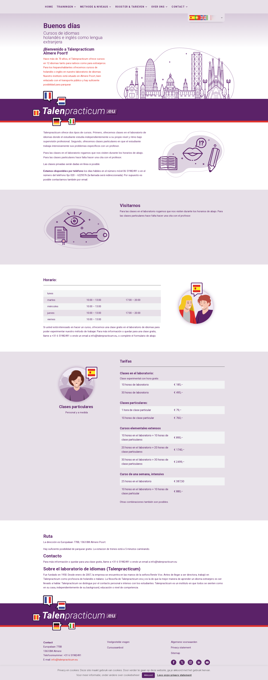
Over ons (158, 7)
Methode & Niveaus (94, 7)
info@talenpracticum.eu (64, 659)
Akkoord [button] (148, 675)
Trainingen (65, 7)
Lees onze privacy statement (174, 675)
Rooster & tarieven (129, 7)
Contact (178, 7)
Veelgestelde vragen (118, 642)
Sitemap (175, 653)
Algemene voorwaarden (184, 642)
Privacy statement (181, 647)
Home (49, 7)
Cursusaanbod (115, 647)
